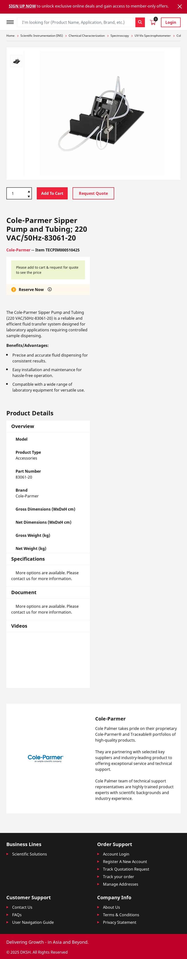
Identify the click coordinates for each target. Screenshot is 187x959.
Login (170, 22)
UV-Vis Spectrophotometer (153, 36)
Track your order (118, 876)
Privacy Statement (119, 922)
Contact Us (22, 907)
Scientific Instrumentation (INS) (41, 36)
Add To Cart (52, 193)
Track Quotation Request (126, 869)
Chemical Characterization (87, 36)
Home (10, 36)
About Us (111, 907)
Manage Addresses (120, 884)
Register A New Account (125, 861)
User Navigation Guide (33, 922)
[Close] (180, 6)
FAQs (17, 914)
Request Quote (93, 193)
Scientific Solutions (29, 854)
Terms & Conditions (121, 914)
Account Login (116, 854)
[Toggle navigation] (11, 21)
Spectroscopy (120, 36)
